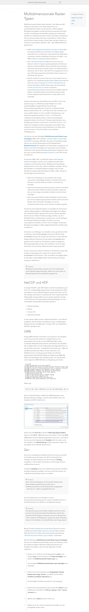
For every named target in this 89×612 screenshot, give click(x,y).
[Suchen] (60, 2)
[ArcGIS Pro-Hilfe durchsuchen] (42, 2)
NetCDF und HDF (77, 18)
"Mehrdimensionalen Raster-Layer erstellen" (39, 533)
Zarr (73, 23)
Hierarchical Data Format (39, 61)
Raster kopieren (49, 152)
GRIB (73, 20)
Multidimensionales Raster (44, 526)
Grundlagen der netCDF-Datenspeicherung (51, 83)
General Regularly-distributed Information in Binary (47, 49)
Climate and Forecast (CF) (35, 87)
